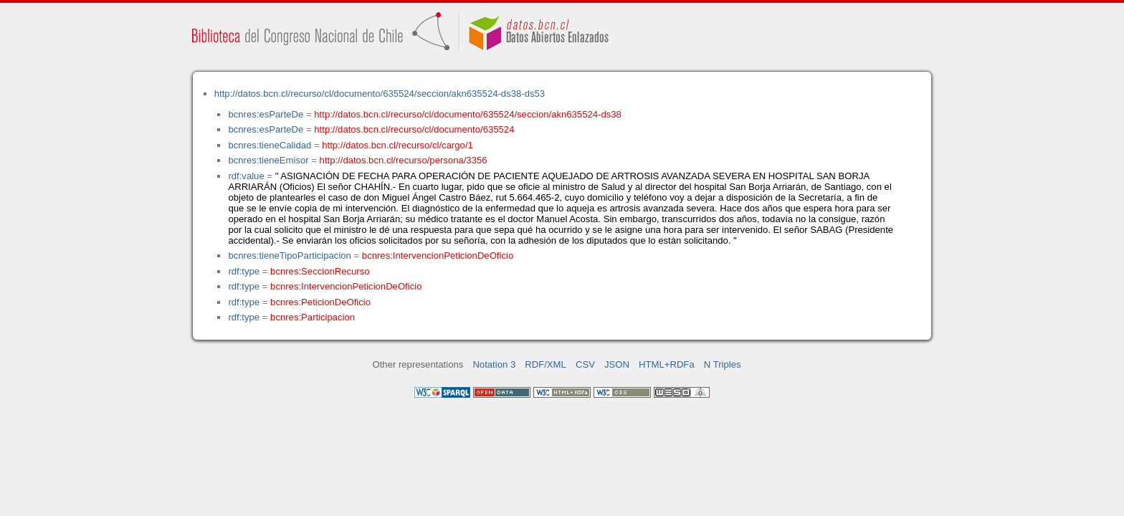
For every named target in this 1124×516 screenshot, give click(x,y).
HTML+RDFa (667, 364)
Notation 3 (493, 364)
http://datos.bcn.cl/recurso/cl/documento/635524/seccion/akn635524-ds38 (467, 114)
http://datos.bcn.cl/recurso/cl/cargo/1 (397, 145)
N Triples (722, 364)
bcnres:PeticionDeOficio (320, 302)
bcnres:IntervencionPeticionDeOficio (437, 255)
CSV (585, 364)
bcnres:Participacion (312, 317)
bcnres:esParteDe (265, 114)
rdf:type (243, 271)
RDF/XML (545, 364)
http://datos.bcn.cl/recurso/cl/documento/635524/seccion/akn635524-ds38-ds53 (379, 93)
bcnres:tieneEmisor (268, 160)
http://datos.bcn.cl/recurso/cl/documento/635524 (414, 129)
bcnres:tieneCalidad (269, 145)
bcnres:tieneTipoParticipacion (289, 255)
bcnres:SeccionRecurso (319, 271)
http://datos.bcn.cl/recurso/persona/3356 (403, 160)
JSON (616, 364)
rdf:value (246, 176)
